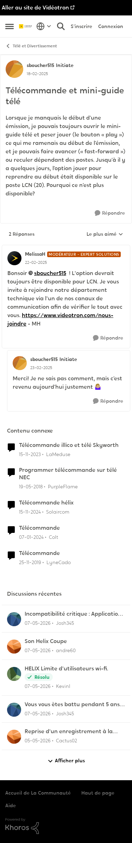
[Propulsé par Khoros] (66, 826)
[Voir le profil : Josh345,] (14, 619)
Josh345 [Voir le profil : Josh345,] (65, 623)
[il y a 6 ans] (30, 562)
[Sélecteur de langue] (43, 26)
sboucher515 (50, 273)
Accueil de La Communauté (38, 793)
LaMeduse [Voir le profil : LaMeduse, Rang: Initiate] (58, 454)
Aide (10, 805)
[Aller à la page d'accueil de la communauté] (26, 26)
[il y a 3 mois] (38, 623)
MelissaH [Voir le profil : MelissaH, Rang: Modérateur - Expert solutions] (35, 254)
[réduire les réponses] (66, 248)
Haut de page (97, 793)
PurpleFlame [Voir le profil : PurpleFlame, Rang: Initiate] (63, 486)
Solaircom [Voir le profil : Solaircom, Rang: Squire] (57, 512)
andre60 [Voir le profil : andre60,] (66, 650)
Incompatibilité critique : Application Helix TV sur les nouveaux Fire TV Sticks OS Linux (73, 614)
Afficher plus (66, 760)
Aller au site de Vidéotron (35, 7)
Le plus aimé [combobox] (105, 234)
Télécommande (39, 527)
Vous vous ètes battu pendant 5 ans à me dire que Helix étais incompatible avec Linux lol (75, 704)
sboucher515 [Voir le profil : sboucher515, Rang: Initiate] (40, 65)
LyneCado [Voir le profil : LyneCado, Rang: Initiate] (58, 562)
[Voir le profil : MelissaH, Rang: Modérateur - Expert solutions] (14, 258)
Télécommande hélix (46, 502)
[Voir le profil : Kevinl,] (14, 674)
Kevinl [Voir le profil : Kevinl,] (63, 686)
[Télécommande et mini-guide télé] (36, 262)
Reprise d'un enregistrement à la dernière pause (69, 731)
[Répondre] (109, 213)
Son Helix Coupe (46, 641)
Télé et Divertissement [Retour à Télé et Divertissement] (31, 46)
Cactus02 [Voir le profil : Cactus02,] (66, 740)
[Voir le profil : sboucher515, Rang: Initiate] (14, 69)
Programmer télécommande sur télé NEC (68, 474)
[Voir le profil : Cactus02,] (14, 737)
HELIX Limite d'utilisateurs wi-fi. (66, 668)
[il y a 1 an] (30, 512)
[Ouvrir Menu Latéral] (9, 26)
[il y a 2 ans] (30, 454)
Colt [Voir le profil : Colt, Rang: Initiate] (53, 537)
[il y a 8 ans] (31, 486)
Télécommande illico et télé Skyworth (69, 445)
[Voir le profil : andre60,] (14, 647)
